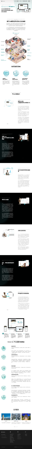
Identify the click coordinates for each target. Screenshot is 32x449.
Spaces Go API (19, 436)
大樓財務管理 (11, 441)
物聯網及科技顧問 (12, 439)
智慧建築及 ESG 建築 (12, 440)
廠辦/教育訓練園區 (12, 438)
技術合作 (18, 435)
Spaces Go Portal (19, 438)
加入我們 (26, 435)
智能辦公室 (11, 436)
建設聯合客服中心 (12, 442)
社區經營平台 (11, 434)
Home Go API (19, 437)
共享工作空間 (11, 435)
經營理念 (26, 434)
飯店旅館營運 (11, 437)
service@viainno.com (4, 437)
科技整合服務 (18, 434)
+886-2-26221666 (4, 436)
